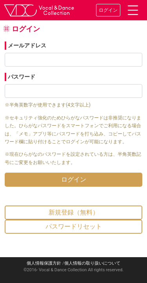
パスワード (21, 77)
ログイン (108, 10)
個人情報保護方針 (44, 263)
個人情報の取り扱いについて (92, 263)
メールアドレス (27, 45)
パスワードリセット (73, 226)
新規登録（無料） (74, 212)
